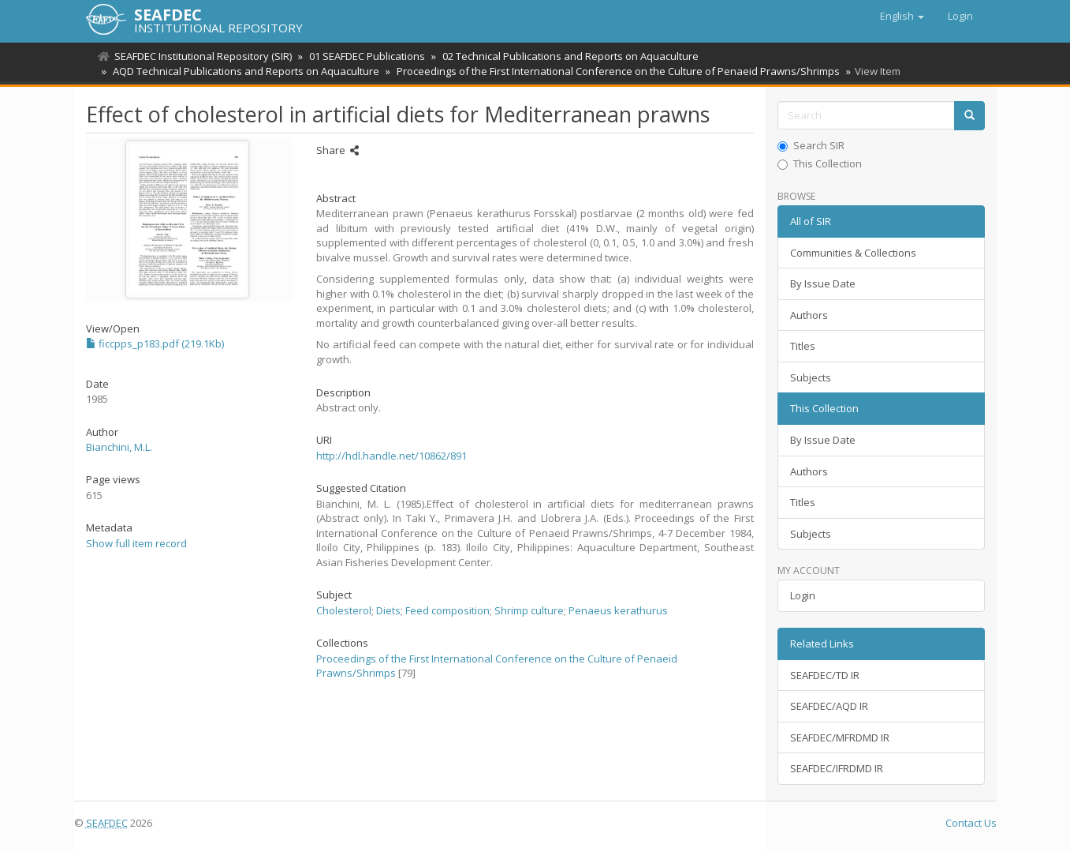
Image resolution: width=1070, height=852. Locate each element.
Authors (809, 315)
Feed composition (447, 610)
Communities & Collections (853, 253)
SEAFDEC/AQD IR (829, 706)
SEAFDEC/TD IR (824, 675)
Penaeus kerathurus (618, 610)
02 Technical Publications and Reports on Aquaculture (566, 56)
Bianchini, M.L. (119, 447)
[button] (902, 16)
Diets (388, 610)
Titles (802, 346)
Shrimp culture (529, 610)
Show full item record (136, 543)
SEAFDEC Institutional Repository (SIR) (203, 56)
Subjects (810, 377)
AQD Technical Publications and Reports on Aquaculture (243, 71)
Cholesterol (343, 610)
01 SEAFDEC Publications (365, 56)
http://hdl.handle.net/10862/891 (391, 456)
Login (802, 595)
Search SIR (810, 145)
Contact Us (971, 823)
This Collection (819, 163)
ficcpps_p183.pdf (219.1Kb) (155, 343)
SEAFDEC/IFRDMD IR (836, 768)
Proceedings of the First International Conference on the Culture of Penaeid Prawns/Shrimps (613, 71)
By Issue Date (823, 283)
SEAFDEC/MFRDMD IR (839, 737)
